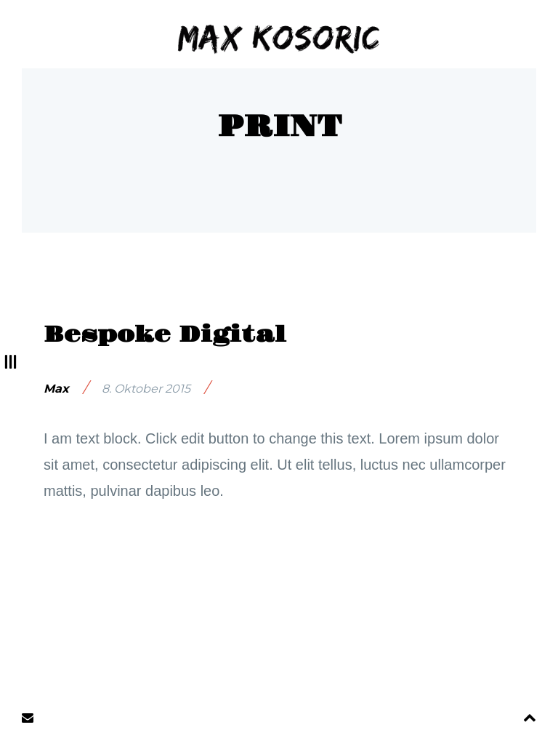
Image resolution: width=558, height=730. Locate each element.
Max (56, 389)
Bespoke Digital (165, 335)
